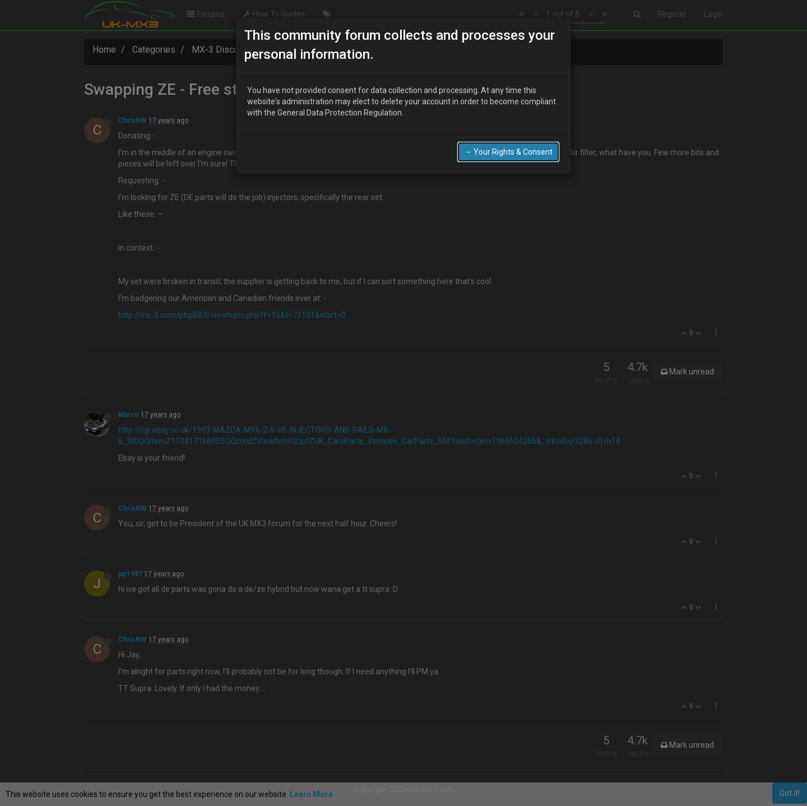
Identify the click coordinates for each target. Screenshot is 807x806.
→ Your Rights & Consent (508, 151)
